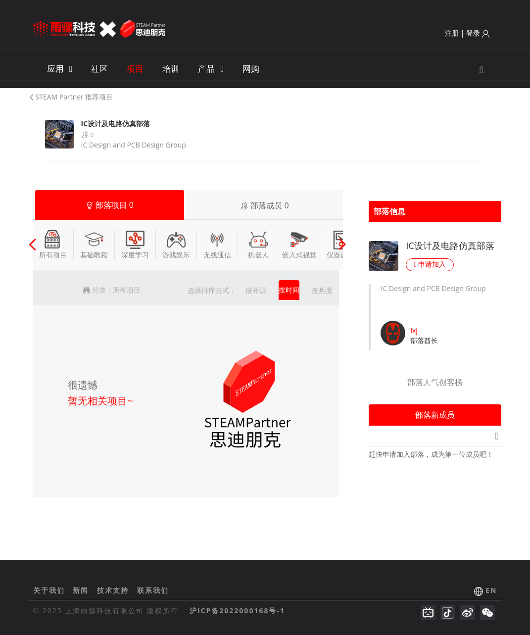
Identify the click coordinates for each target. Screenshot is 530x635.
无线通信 (217, 244)
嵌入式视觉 (299, 244)
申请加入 (430, 264)
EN (491, 590)
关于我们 (50, 590)
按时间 (289, 289)
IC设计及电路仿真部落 (450, 245)
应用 (60, 68)
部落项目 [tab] (110, 204)
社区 (99, 68)
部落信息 (389, 211)
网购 (250, 68)
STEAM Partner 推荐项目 (70, 96)
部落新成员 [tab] (435, 414)
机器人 (258, 244)
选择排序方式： (212, 290)
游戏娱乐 (176, 244)
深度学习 (135, 244)
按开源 (255, 290)
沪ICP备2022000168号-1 (237, 610)
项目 (135, 68)
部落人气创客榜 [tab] (435, 382)
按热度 (322, 290)
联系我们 (153, 590)
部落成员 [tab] (265, 205)
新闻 (82, 590)
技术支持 (114, 590)
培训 (170, 68)
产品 (211, 68)
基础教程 (94, 244)
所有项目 (53, 244)
